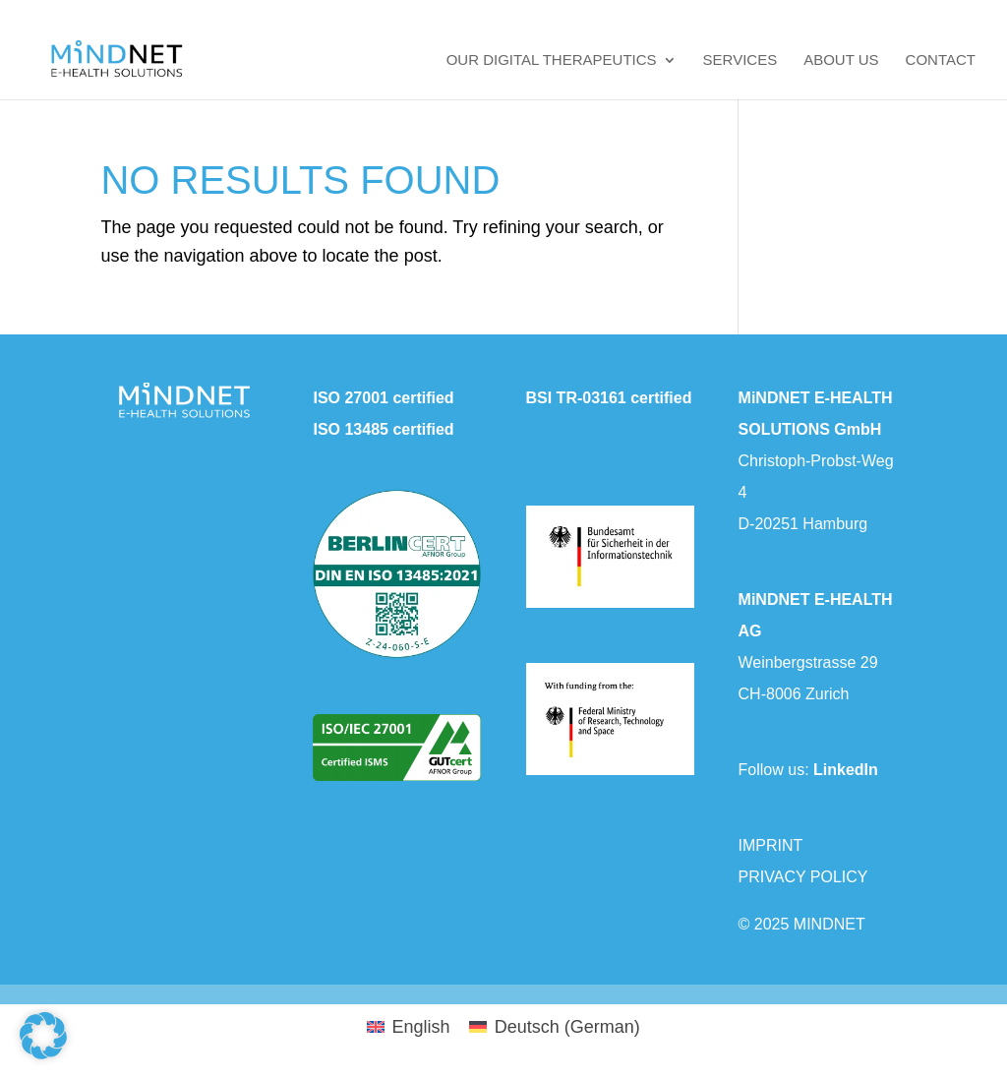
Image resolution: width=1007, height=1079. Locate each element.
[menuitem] (408, 1027)
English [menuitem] (420, 1027)
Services (740, 60)
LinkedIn (845, 769)
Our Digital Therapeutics (551, 60)
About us (840, 60)
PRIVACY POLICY (803, 877)
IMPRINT (771, 845)
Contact (941, 60)
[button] (43, 1035)
